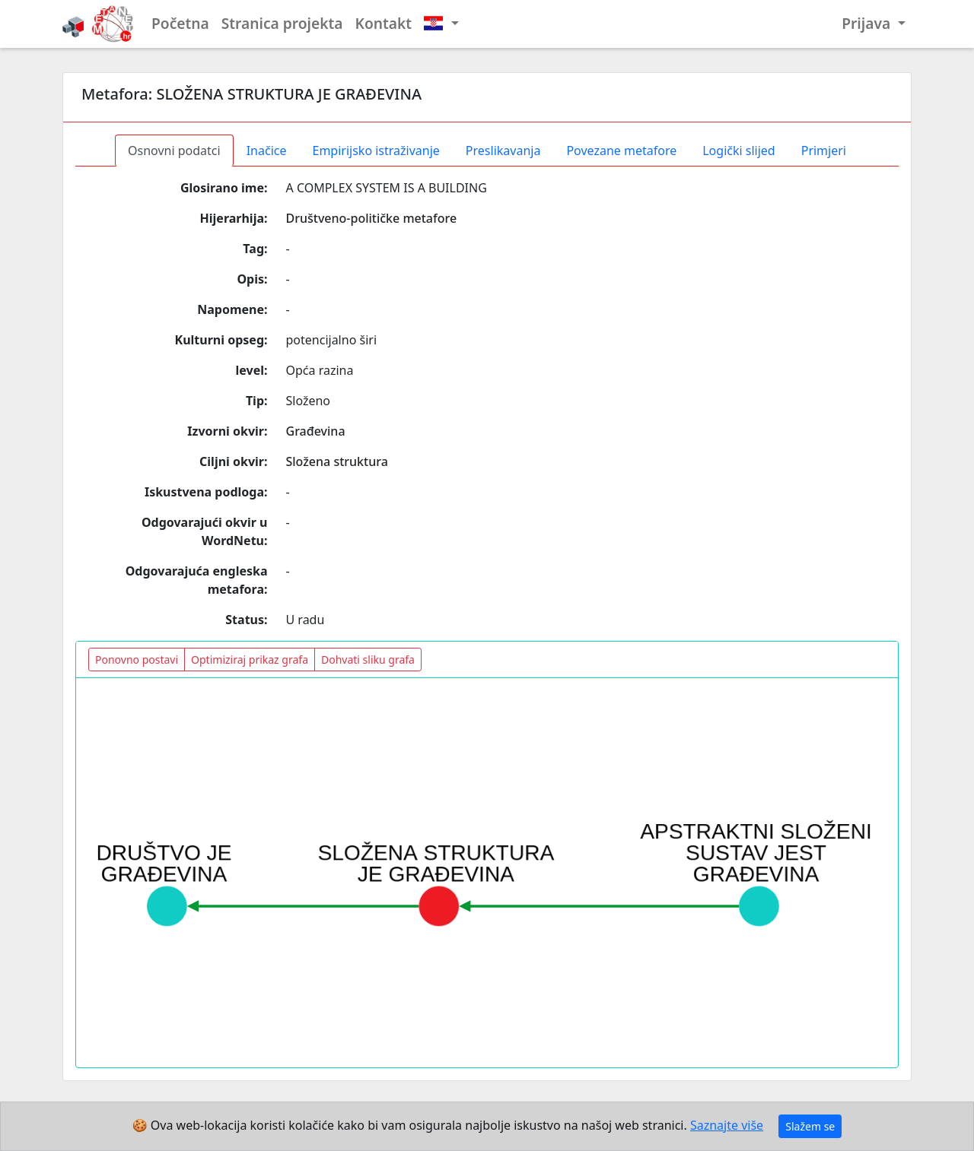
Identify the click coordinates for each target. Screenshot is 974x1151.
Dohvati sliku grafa (368, 659)
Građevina (315, 431)
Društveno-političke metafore (371, 218)
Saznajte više (726, 1125)
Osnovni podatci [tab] (174, 150)
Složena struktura (337, 461)
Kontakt (383, 23)
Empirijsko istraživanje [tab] (375, 150)
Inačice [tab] (267, 150)
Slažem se (810, 1126)
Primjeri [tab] (823, 150)
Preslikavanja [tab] (503, 150)
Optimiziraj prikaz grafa (249, 659)
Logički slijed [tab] (738, 150)
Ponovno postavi (136, 659)
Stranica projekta (282, 23)
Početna (180, 23)
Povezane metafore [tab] (621, 150)
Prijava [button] (868, 23)
